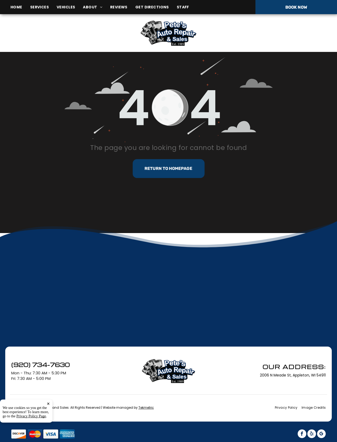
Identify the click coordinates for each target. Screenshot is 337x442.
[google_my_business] (321, 434)
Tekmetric (146, 407)
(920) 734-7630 (281, 33)
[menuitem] (20, 7)
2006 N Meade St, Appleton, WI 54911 (59, 39)
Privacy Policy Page (31, 432)
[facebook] (302, 434)
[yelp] (311, 434)
